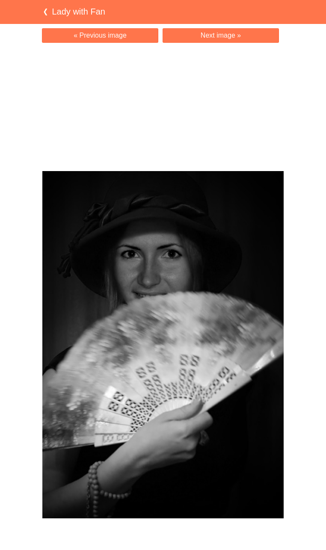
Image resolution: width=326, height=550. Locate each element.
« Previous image (100, 35)
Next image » (221, 35)
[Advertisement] (163, 107)
